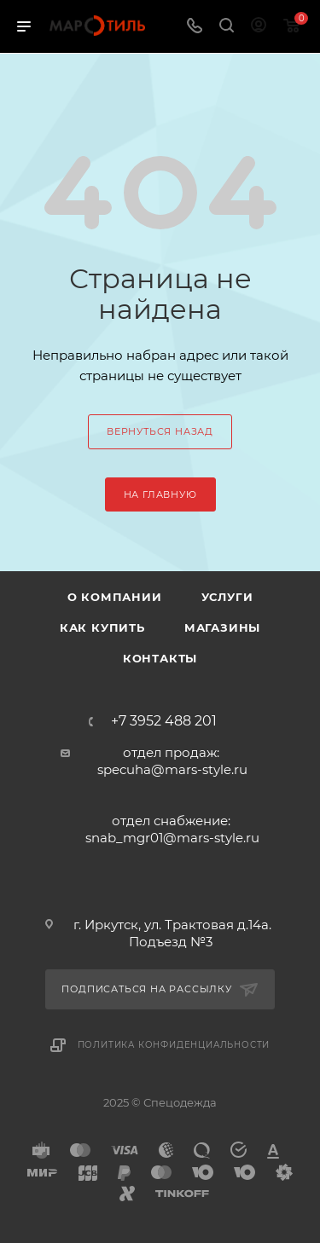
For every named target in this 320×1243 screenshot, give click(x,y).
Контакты (160, 658)
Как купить (102, 627)
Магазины (222, 627)
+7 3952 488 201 (164, 721)
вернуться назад (160, 431)
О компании (114, 597)
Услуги (227, 597)
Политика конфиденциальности (174, 1044)
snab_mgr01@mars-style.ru (172, 838)
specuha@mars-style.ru (172, 769)
